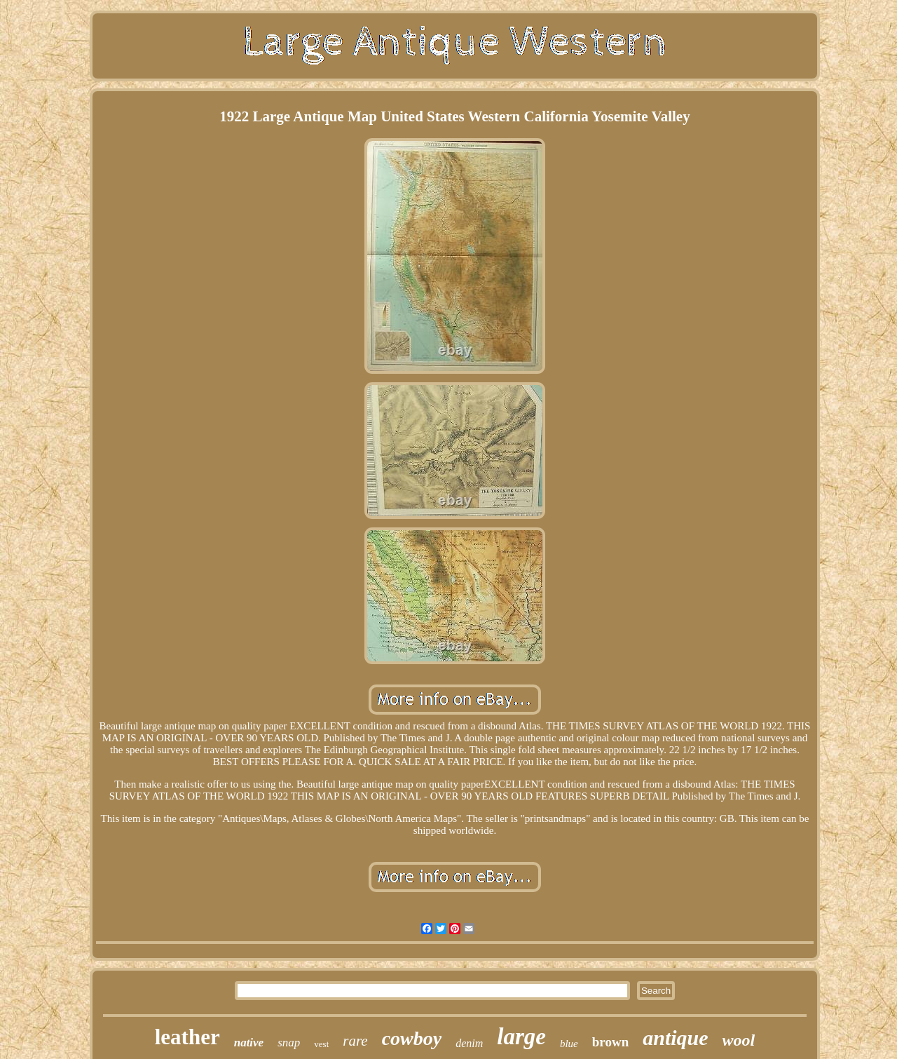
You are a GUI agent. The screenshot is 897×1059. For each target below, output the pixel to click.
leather (187, 1037)
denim (469, 1043)
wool (739, 1040)
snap (289, 1042)
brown (610, 1041)
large (521, 1036)
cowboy (412, 1038)
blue (569, 1043)
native (249, 1042)
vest (321, 1044)
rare (355, 1040)
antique (675, 1037)
